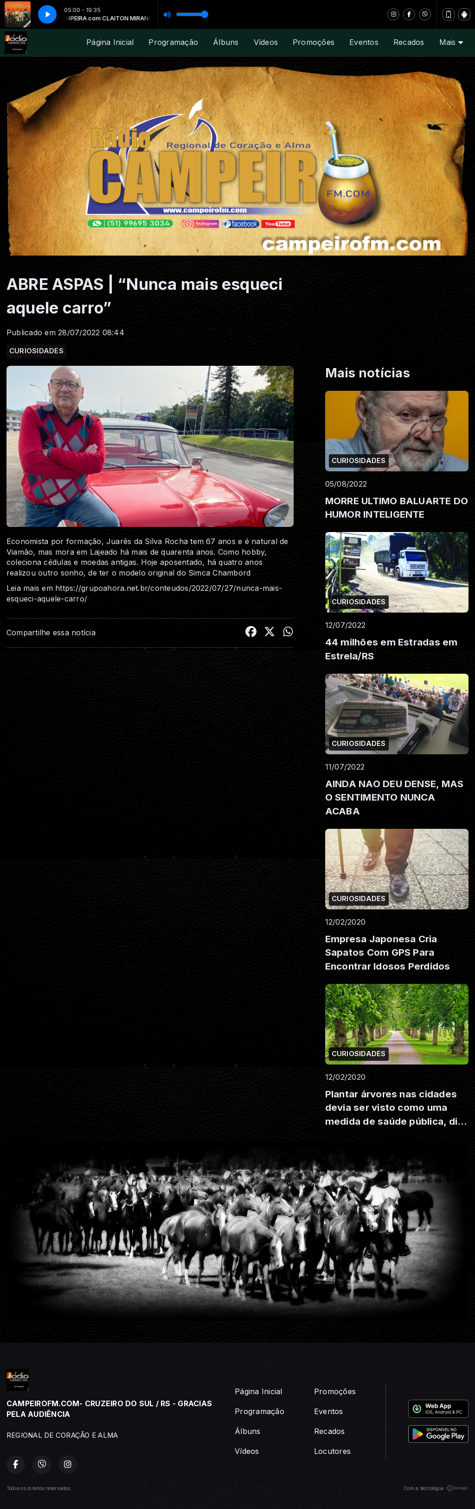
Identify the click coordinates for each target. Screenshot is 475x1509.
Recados (408, 42)
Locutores (332, 1451)
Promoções (313, 42)
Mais (451, 42)
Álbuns (225, 42)
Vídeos (266, 42)
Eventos (364, 42)
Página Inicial (110, 42)
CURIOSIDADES (36, 351)
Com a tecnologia (436, 1488)
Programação (173, 42)
